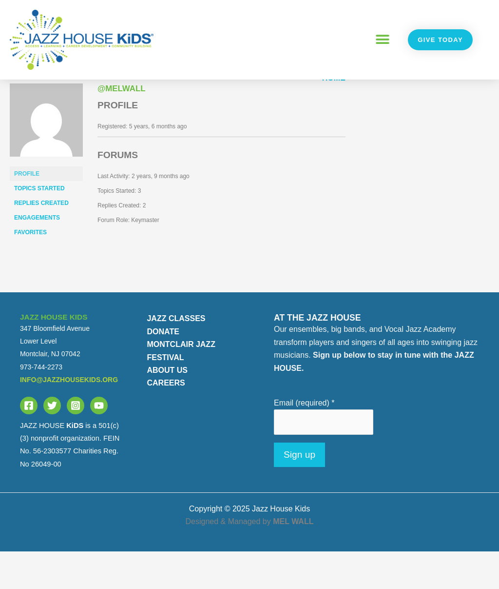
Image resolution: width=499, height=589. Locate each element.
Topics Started (39, 226)
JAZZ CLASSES (176, 356)
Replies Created (41, 241)
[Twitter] (52, 443)
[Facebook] (29, 443)
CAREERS (166, 421)
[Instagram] (75, 443)
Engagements (37, 255)
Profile (26, 211)
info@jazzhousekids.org (69, 418)
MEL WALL (293, 559)
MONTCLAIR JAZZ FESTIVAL (181, 388)
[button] (382, 40)
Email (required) (304, 440)
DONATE (163, 369)
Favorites (30, 270)
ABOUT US (167, 408)
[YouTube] (99, 443)
